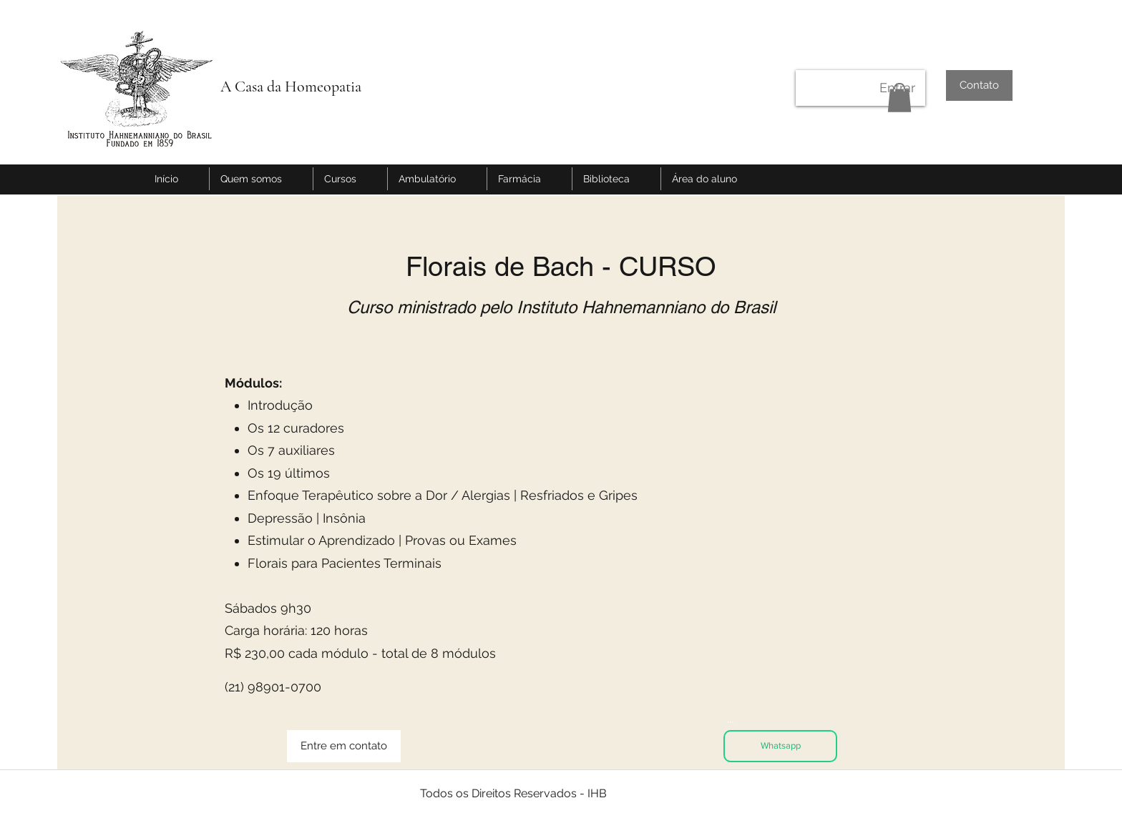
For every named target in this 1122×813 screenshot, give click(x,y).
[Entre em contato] (344, 746)
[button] (899, 97)
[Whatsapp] (780, 746)
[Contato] (979, 85)
